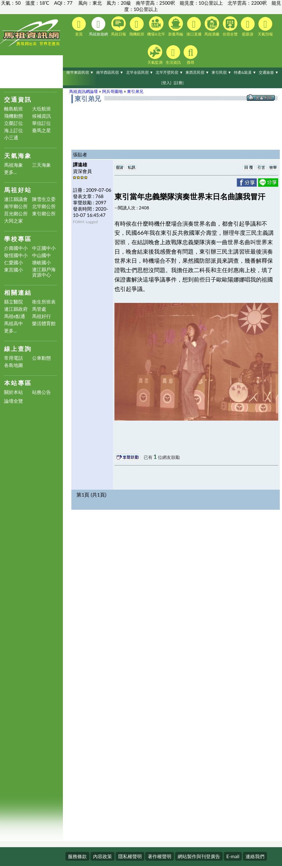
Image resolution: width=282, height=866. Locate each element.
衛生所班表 (44, 301)
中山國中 (41, 255)
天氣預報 (265, 26)
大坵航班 (41, 108)
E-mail (232, 856)
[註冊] (178, 82)
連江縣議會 (16, 199)
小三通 (11, 137)
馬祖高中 (13, 323)
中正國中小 (44, 248)
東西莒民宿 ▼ (197, 72)
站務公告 (41, 392)
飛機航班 (136, 26)
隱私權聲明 (130, 856)
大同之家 (13, 220)
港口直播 (194, 26)
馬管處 (39, 309)
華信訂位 (41, 123)
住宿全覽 (230, 26)
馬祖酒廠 (211, 26)
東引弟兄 (135, 91)
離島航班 (13, 108)
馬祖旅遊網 (98, 26)
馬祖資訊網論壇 (83, 91)
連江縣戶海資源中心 (44, 272)
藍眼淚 (248, 26)
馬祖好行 (41, 316)
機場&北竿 (156, 26)
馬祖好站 (18, 189)
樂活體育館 (44, 323)
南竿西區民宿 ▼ (110, 72)
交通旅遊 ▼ (269, 72)
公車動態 (41, 358)
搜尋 (190, 55)
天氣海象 (18, 155)
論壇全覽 (13, 401)
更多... (10, 172)
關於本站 (13, 392)
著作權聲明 (159, 856)
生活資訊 (173, 55)
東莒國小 (13, 269)
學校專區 (18, 238)
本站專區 (18, 382)
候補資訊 (41, 116)
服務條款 (77, 856)
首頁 (79, 26)
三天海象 (41, 165)
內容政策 (102, 856)
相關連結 (18, 292)
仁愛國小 (13, 262)
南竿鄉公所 (16, 206)
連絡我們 (255, 856)
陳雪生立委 (44, 199)
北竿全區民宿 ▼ (139, 72)
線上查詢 (18, 348)
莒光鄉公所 (16, 213)
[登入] (166, 82)
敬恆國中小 (16, 255)
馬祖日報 (118, 26)
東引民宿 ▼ (221, 72)
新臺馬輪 (175, 26)
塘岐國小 (41, 262)
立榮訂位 (13, 123)
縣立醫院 (13, 301)
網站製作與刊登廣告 (199, 856)
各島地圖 (13, 365)
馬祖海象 (13, 165)
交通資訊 (18, 99)
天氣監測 (155, 55)
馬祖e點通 (14, 316)
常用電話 (13, 358)
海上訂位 (13, 130)
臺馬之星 (41, 130)
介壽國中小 (16, 248)
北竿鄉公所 (44, 206)
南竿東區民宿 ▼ (80, 72)
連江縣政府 (16, 309)
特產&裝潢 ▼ (245, 72)
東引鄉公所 (44, 213)
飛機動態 (13, 116)
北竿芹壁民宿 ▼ (169, 72)
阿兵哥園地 (112, 91)
